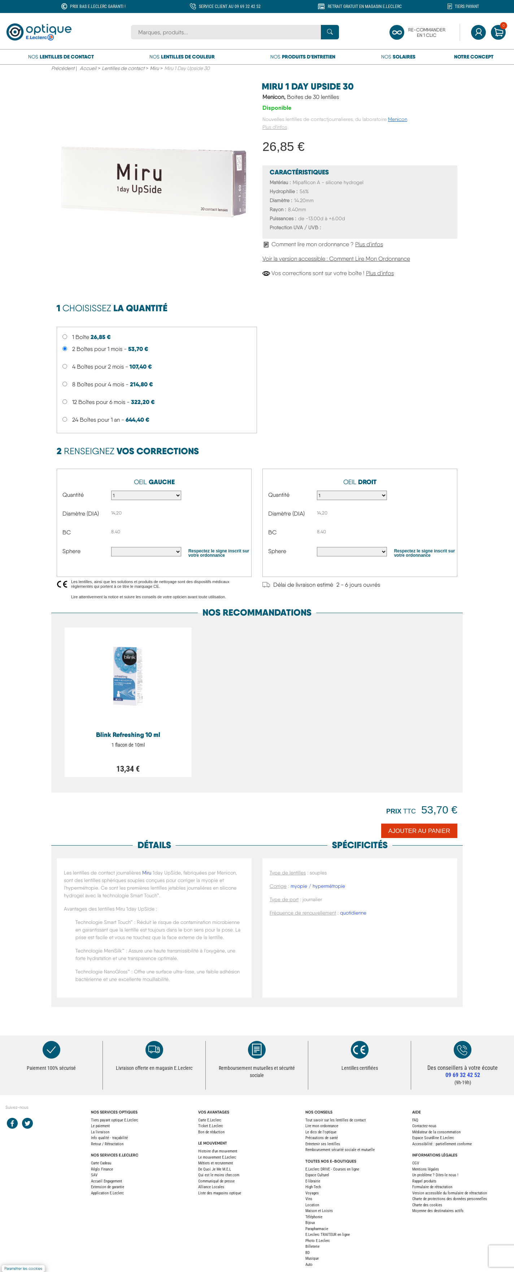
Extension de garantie (107, 1187)
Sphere (71, 551)
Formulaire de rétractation (432, 1187)
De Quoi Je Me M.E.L (214, 1169)
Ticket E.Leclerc (210, 1126)
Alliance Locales (211, 1187)
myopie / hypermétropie (318, 886)
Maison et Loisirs (319, 1210)
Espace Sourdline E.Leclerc (433, 1138)
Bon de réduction (211, 1132)
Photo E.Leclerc (317, 1240)
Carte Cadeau (101, 1163)
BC (66, 532)
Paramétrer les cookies (23, 1268)
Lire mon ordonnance (321, 1126)
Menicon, (300, 97)
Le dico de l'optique (320, 1132)
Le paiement (100, 1126)
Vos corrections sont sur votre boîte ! (328, 273)
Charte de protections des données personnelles (449, 1199)
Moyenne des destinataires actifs (437, 1210)
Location (312, 1205)
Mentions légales (425, 1169)
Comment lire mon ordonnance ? (322, 244)
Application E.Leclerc (107, 1193)
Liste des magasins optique (219, 1193)
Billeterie (312, 1246)
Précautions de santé (321, 1138)
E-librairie (312, 1181)
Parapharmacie (316, 1229)
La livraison (100, 1132)
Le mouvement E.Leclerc (217, 1157)
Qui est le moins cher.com (218, 1175)
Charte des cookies (427, 1205)
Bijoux (310, 1222)
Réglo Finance (102, 1169)
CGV (415, 1163)
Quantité (73, 494)
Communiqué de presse (216, 1181)
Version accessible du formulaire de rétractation (449, 1193)
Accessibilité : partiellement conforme (442, 1144)
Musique (312, 1258)
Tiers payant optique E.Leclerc (114, 1120)
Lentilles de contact (123, 68)
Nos (61, 57)
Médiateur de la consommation (436, 1132)
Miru (154, 68)
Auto (309, 1264)
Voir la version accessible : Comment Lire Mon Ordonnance (336, 258)
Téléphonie (313, 1217)
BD (307, 1252)
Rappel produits (424, 1181)
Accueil (88, 68)
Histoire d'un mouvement (217, 1151)
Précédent (62, 68)
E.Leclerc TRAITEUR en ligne (327, 1234)
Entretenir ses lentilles (322, 1144)
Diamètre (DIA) (80, 513)
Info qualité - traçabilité (109, 1138)
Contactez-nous (424, 1126)
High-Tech (313, 1187)
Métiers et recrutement (215, 1163)
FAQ (415, 1120)
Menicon (397, 119)
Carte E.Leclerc (209, 1120)
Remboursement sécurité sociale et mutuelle (340, 1149)
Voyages (312, 1193)
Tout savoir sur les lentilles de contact (335, 1120)
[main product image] (154, 180)
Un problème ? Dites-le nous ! (435, 1175)
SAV (94, 1175)
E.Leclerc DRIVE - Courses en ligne (332, 1169)
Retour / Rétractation (107, 1144)
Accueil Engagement (106, 1181)
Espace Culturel (317, 1175)
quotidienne (353, 913)
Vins (308, 1199)
